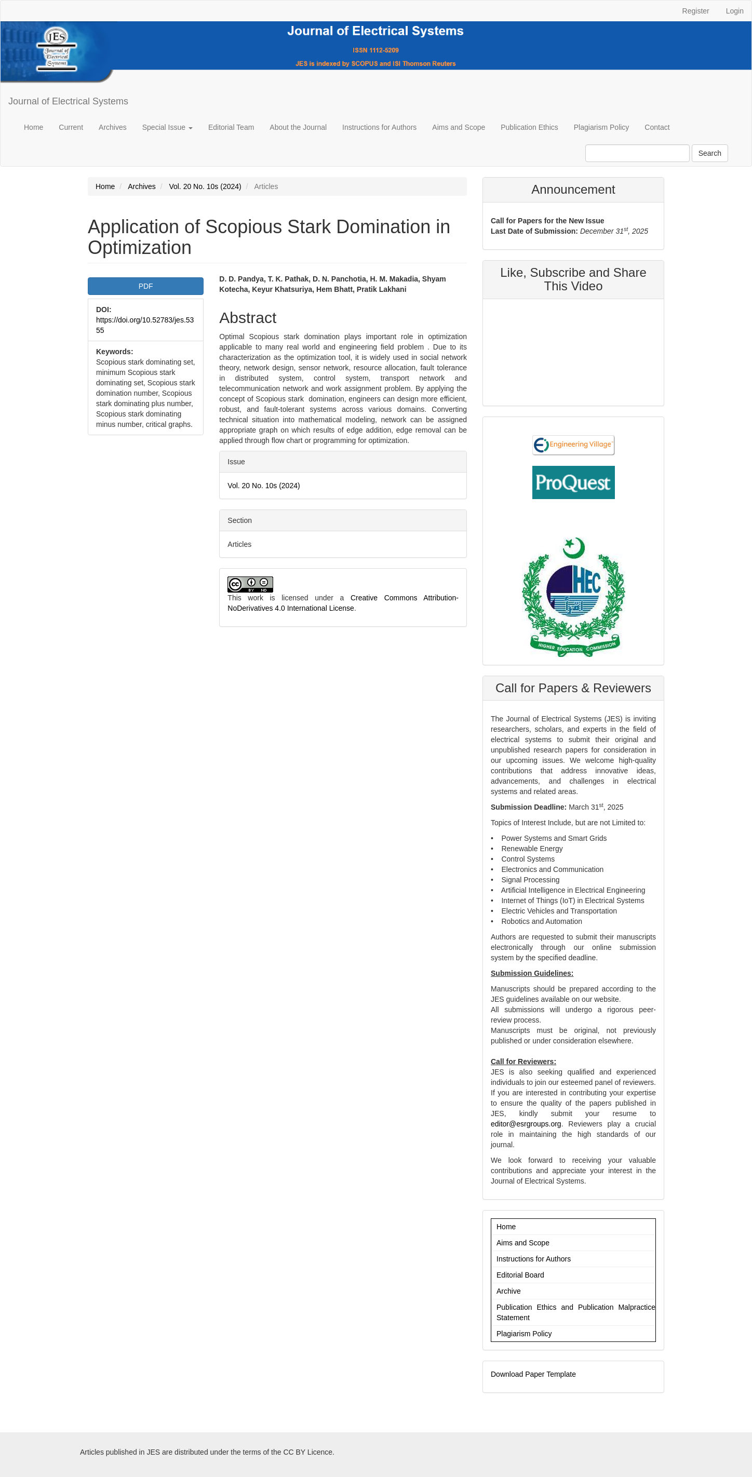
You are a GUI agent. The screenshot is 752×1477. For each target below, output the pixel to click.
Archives (113, 127)
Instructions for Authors (379, 127)
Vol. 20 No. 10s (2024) (205, 186)
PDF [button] (146, 286)
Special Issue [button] (167, 127)
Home (33, 127)
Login (735, 11)
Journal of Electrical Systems (68, 101)
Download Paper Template (533, 1374)
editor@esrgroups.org (526, 1124)
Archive (508, 1291)
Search (710, 153)
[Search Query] (637, 153)
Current (71, 127)
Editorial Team (231, 127)
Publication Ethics (529, 127)
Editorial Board (520, 1275)
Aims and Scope (458, 127)
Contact (656, 127)
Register (695, 11)
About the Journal (298, 127)
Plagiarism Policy (601, 127)
